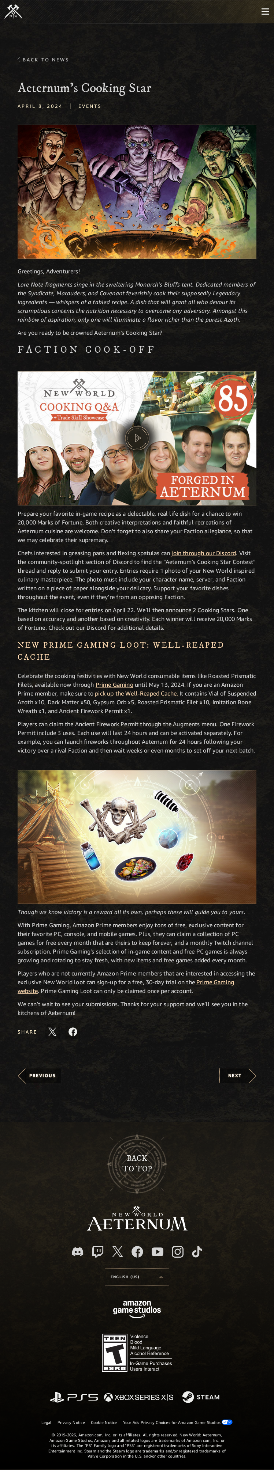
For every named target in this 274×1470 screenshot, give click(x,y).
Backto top (137, 1163)
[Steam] (201, 1397)
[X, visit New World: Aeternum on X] (117, 1251)
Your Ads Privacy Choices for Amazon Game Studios (178, 1422)
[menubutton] (265, 12)
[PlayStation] (74, 1398)
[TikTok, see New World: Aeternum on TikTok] (197, 1252)
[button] (137, 192)
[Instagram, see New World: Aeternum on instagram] (178, 1252)
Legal (46, 1422)
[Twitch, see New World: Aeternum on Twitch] (98, 1252)
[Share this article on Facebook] (73, 1031)
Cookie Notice (104, 1422)
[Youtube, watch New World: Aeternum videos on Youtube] (157, 1252)
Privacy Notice (71, 1422)
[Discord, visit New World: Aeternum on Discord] (78, 1251)
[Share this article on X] (52, 1031)
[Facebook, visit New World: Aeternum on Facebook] (137, 1252)
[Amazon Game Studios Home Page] (137, 1310)
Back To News (46, 59)
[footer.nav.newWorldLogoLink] (137, 1228)
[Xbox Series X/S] (138, 1398)
